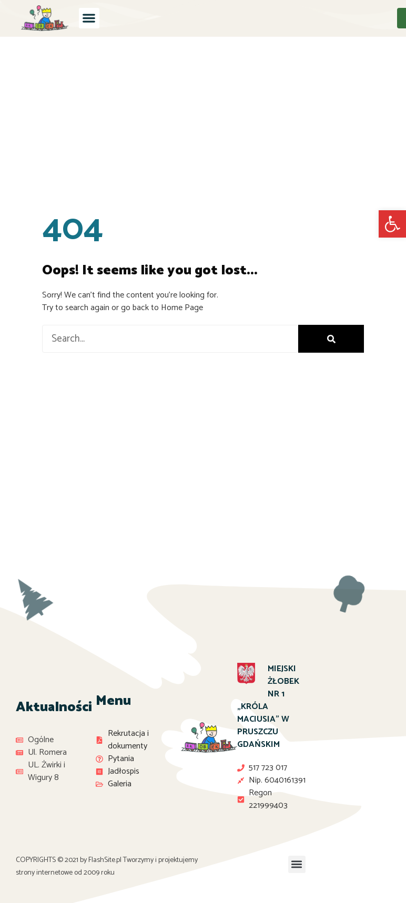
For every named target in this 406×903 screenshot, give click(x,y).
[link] (392, 224)
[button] (89, 18)
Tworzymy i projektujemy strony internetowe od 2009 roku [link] (107, 866)
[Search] (331, 339)
